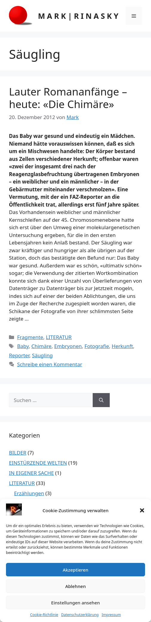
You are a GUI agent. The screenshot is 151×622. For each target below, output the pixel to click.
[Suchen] (101, 400)
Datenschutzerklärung (80, 614)
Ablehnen (75, 586)
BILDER (17, 452)
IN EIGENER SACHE (31, 472)
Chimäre (41, 346)
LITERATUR (58, 337)
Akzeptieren (76, 570)
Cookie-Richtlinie (44, 614)
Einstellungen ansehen (75, 603)
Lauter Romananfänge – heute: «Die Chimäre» (68, 97)
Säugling (42, 355)
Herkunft (122, 346)
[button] (142, 510)
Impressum (111, 614)
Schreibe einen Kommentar (49, 364)
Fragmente (30, 337)
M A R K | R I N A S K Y (78, 16)
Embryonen (68, 346)
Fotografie (97, 346)
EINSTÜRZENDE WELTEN (38, 462)
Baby (23, 346)
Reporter (19, 355)
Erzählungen (29, 493)
